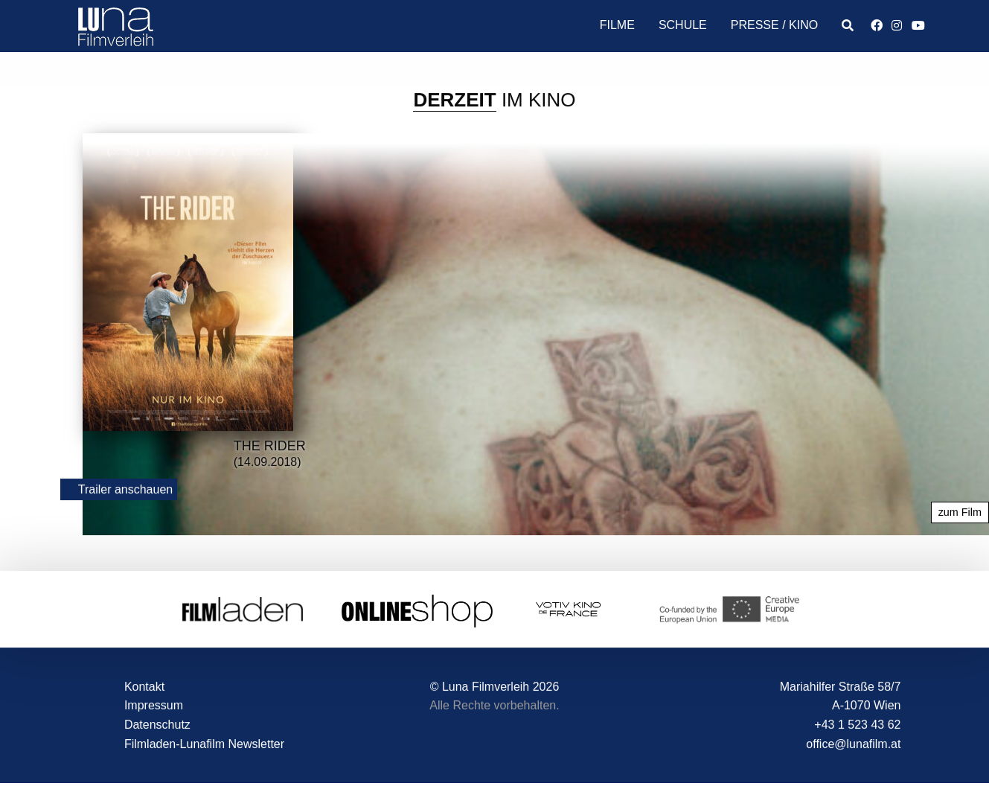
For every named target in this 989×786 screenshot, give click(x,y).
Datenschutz (157, 724)
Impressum (153, 706)
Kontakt (144, 686)
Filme (617, 25)
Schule (683, 25)
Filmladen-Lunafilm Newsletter (204, 744)
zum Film (960, 513)
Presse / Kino (774, 25)
